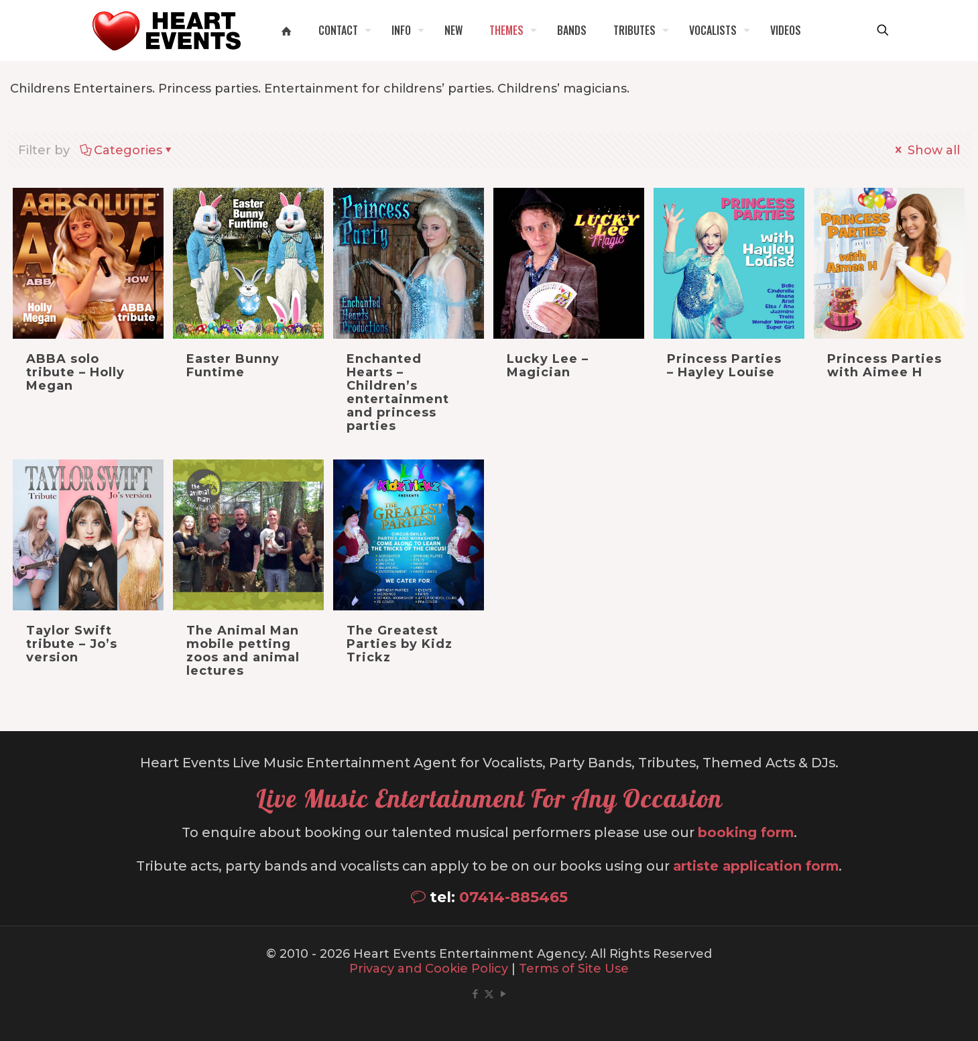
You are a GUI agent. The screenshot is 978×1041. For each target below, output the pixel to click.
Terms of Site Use (574, 968)
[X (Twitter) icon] (489, 993)
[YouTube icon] (503, 993)
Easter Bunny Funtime (233, 365)
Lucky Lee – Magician (548, 365)
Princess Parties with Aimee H (884, 365)
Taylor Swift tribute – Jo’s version (71, 644)
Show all (926, 150)
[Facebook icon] (475, 993)
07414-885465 (513, 897)
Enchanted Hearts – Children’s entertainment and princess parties (398, 392)
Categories (127, 150)
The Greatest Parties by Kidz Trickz (399, 644)
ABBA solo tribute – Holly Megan (75, 372)
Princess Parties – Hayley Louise (724, 365)
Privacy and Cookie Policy (428, 968)
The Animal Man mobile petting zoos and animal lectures (243, 650)
